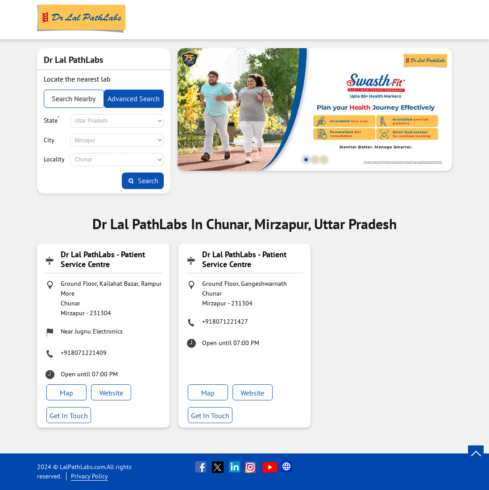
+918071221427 (225, 321)
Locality (54, 159)
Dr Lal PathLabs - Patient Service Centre (103, 259)
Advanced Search (134, 98)
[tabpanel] (315, 109)
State (51, 119)
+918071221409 (84, 353)
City (49, 140)
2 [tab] (315, 159)
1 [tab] (306, 159)
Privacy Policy (89, 476)
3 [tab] (324, 159)
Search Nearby (73, 98)
